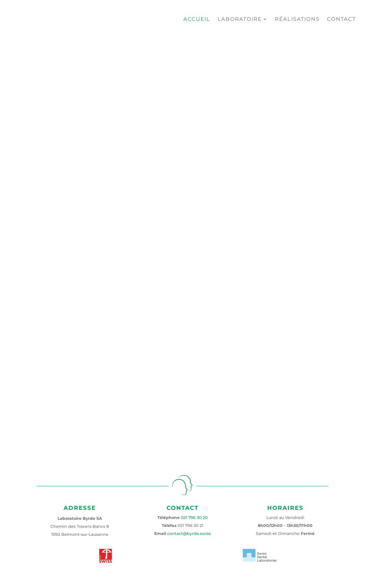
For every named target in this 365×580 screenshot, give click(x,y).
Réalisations (297, 19)
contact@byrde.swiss (189, 533)
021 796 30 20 (194, 517)
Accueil (196, 19)
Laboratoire (240, 19)
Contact (341, 19)
